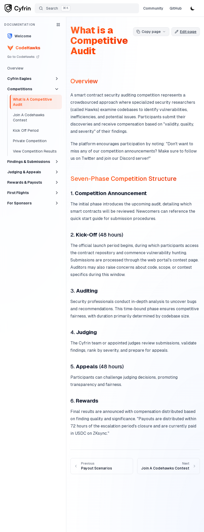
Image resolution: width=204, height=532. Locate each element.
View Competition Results (35, 151)
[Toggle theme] (192, 8)
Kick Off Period (26, 130)
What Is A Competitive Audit (32, 102)
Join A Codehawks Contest (29, 117)
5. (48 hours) (97, 366)
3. (84, 291)
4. (83, 332)
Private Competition (30, 141)
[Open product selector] (58, 24)
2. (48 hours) (96, 235)
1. (108, 193)
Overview (15, 68)
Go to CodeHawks (23, 57)
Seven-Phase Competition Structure (123, 178)
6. (84, 401)
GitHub (176, 8)
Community (153, 8)
